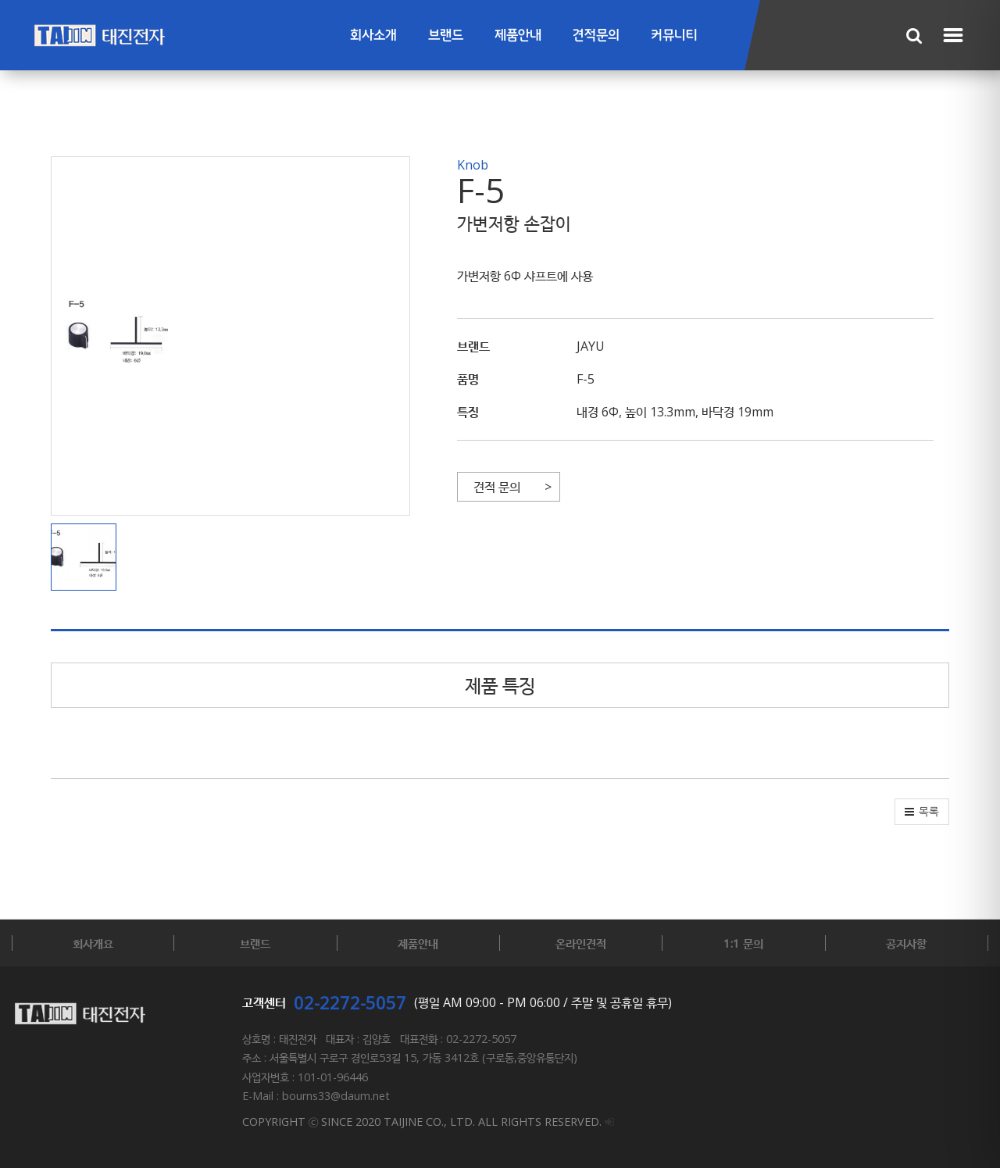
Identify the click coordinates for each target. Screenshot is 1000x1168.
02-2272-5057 (350, 1002)
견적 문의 (496, 486)
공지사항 (906, 943)
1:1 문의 (743, 943)
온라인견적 (580, 943)
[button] (87, 557)
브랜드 (445, 35)
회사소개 (373, 35)
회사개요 (93, 943)
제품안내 (518, 35)
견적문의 (596, 35)
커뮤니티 (674, 35)
